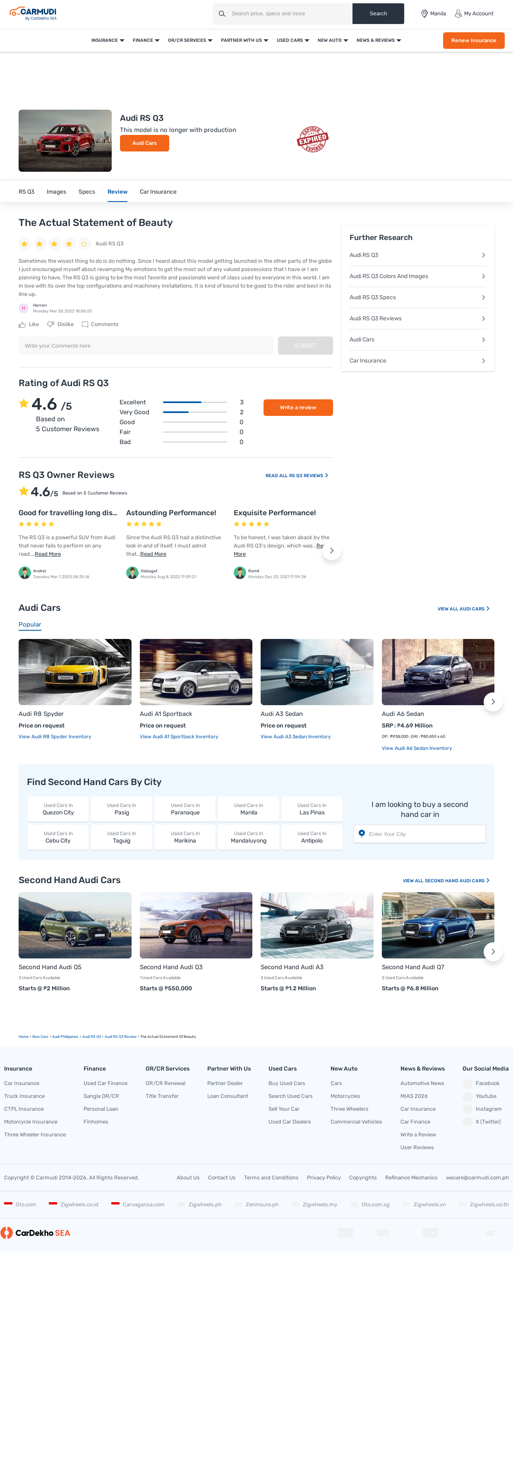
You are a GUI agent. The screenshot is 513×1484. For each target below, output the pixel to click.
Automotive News (422, 1083)
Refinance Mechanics (411, 1177)
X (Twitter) (482, 1122)
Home (24, 1037)
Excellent (182, 402)
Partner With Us (241, 40)
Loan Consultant (227, 1096)
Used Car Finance (105, 1083)
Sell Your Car (284, 1109)
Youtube (479, 1097)
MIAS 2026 (414, 1096)
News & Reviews (376, 40)
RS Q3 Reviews (309, 475)
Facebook (481, 1084)
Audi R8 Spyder (41, 714)
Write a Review (418, 1134)
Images (56, 191)
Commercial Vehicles (356, 1122)
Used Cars (290, 40)
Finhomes (96, 1122)
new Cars (40, 1037)
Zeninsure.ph (256, 1204)
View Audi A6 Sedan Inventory (417, 748)
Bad (182, 442)
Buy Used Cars (286, 1083)
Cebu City (58, 837)
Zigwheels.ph (199, 1204)
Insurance (104, 40)
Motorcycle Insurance (31, 1122)
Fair (182, 432)
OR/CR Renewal (165, 1083)
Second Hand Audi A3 (292, 967)
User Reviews (417, 1147)
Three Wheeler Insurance (35, 1134)
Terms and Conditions (271, 1177)
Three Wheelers (350, 1109)
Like (29, 324)
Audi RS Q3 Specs (418, 297)
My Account (474, 14)
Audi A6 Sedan (403, 714)
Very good (182, 412)
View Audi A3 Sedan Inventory (296, 737)
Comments (100, 324)
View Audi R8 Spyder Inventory (55, 737)
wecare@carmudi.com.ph (477, 1177)
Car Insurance (158, 191)
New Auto (330, 40)
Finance (143, 40)
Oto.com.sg (370, 1204)
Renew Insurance (473, 40)
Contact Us (222, 1177)
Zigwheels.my (314, 1204)
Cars (336, 1083)
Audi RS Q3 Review (121, 1037)
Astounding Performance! (171, 513)
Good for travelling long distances (78, 513)
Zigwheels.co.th (483, 1204)
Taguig (121, 837)
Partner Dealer (225, 1083)
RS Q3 (26, 191)
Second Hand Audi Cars (457, 881)
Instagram (482, 1109)
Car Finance (415, 1122)
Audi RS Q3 (418, 255)
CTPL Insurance (24, 1109)
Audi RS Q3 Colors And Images (418, 276)
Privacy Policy (324, 1177)
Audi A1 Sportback (166, 714)
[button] (331, 550)
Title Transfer (162, 1096)
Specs (87, 191)
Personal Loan (101, 1109)
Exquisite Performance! (275, 513)
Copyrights (363, 1177)
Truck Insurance (24, 1096)
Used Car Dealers (289, 1122)
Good (182, 422)
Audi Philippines (65, 1037)
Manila (248, 809)
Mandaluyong (248, 837)
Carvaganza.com (138, 1204)
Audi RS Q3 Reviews (418, 318)
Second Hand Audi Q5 (50, 967)
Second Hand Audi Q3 (171, 967)
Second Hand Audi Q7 (413, 967)
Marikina (185, 837)
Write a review (298, 407)
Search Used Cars (290, 1096)
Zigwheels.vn (424, 1204)
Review (117, 191)
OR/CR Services (187, 40)
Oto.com (20, 1204)
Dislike (60, 324)
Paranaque (185, 809)
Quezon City (58, 809)
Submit (305, 345)
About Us (188, 1177)
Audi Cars (144, 143)
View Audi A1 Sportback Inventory (179, 737)
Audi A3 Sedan (282, 714)
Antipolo (312, 837)
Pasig (121, 809)
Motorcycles (345, 1096)
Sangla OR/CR (101, 1096)
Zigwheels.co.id (73, 1204)
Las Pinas (312, 809)
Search (378, 13)
